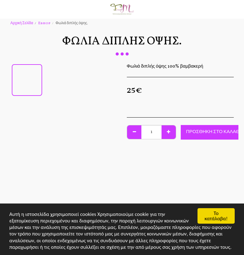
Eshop (44, 23)
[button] (7, 9)
